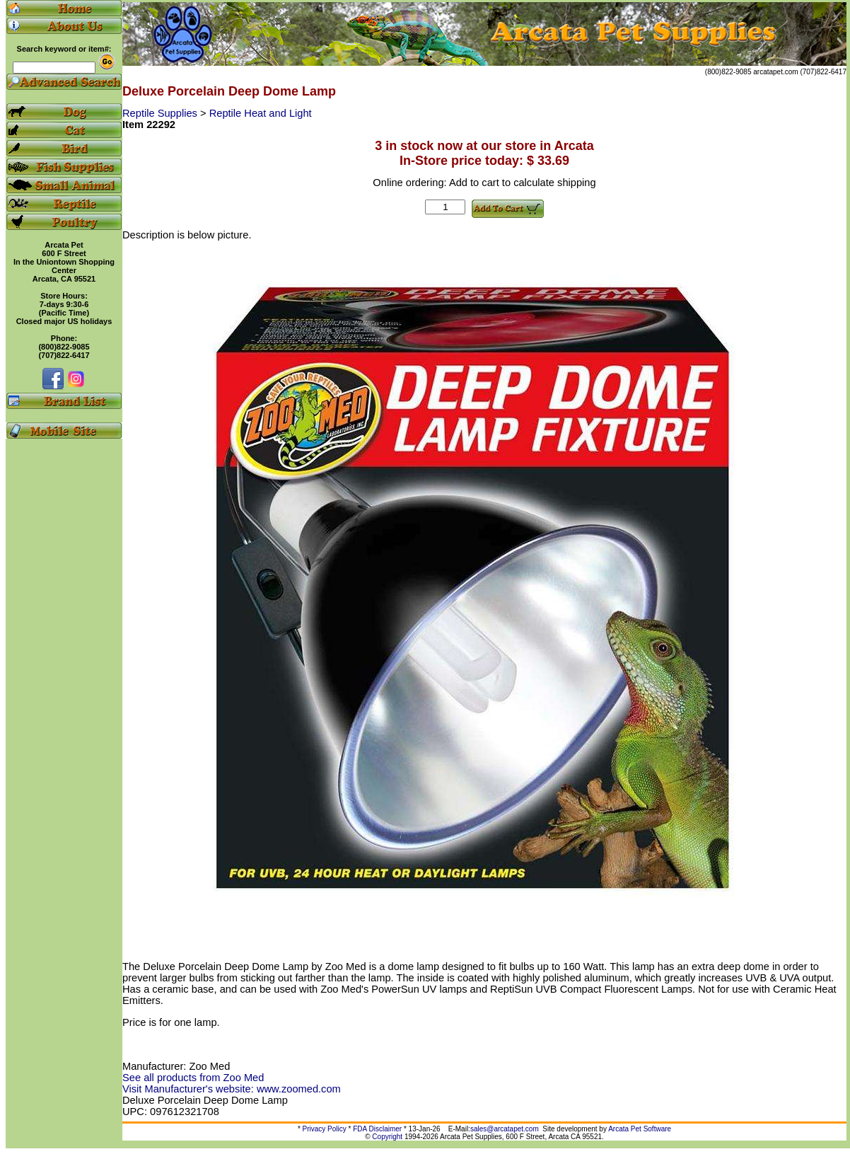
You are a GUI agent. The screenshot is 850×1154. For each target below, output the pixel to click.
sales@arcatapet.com (504, 1129)
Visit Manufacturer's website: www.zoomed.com (231, 1089)
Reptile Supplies (161, 113)
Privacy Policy (325, 1129)
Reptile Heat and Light (260, 113)
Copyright (387, 1137)
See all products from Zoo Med (193, 1077)
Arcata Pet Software (639, 1129)
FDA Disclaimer (377, 1129)
